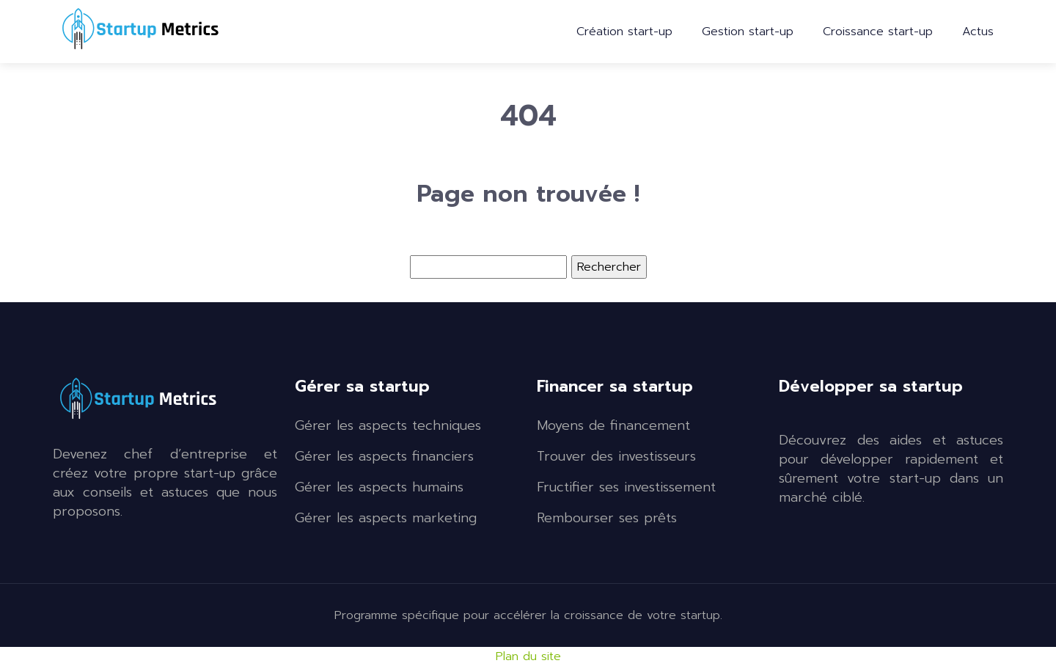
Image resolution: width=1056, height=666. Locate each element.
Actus (978, 31)
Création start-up (624, 31)
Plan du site (528, 656)
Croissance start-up (878, 31)
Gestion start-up (747, 31)
